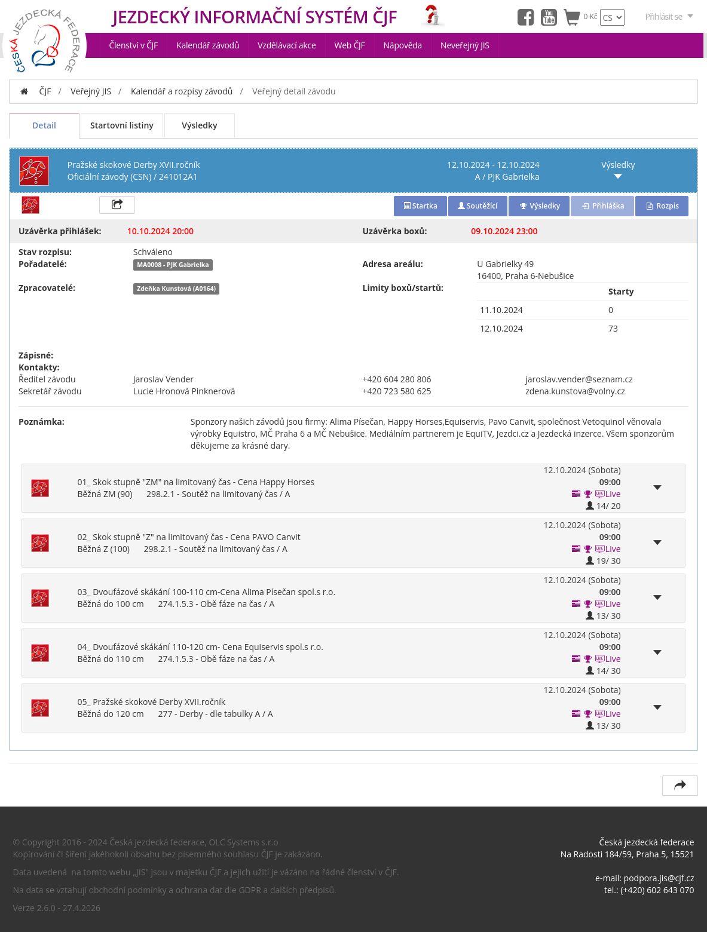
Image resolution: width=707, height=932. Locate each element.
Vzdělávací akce (287, 45)
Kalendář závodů (207, 45)
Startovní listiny (122, 125)
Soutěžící (478, 206)
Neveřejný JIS (464, 45)
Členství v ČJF (133, 45)
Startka (420, 206)
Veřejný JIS (91, 91)
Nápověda (403, 45)
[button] (588, 493)
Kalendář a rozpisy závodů (182, 91)
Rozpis (662, 206)
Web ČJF (350, 45)
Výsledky (199, 125)
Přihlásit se (669, 16)
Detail (44, 125)
